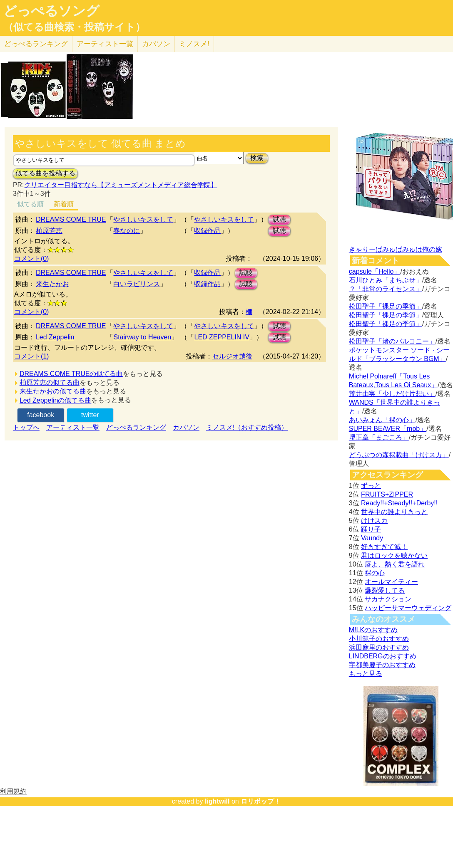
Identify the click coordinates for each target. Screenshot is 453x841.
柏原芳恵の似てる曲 (50, 382)
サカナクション (388, 599)
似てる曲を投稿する (45, 173)
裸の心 (375, 572)
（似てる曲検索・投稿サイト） (74, 27)
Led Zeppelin (55, 337)
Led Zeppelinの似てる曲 (56, 400)
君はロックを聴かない (394, 555)
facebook (40, 414)
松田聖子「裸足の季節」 (385, 306)
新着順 (64, 204)
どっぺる (36, 44)
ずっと (371, 485)
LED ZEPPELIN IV (221, 337)
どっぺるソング (51, 10)
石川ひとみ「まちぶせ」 (385, 280)
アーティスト (105, 44)
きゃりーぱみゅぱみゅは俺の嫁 (395, 249)
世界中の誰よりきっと (394, 511)
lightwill (217, 801)
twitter (90, 414)
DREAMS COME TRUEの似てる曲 (71, 373)
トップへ (26, 427)
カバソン (156, 44)
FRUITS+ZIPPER (387, 494)
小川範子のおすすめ (379, 638)
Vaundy (372, 538)
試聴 (279, 219)
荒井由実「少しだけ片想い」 (392, 393)
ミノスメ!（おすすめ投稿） (247, 427)
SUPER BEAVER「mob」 (387, 428)
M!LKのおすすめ (373, 629)
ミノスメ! (194, 44)
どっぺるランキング (136, 427)
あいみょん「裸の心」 (382, 419)
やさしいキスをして (143, 219)
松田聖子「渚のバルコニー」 (392, 341)
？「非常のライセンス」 (385, 288)
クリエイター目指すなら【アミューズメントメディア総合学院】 (120, 184)
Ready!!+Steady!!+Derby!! (399, 503)
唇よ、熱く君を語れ (395, 564)
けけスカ (374, 520)
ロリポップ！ (261, 801)
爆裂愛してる (385, 590)
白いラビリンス (136, 283)
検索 (257, 157)
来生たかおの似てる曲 (53, 391)
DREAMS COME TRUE (71, 219)
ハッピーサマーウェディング (408, 607)
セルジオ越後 (232, 356)
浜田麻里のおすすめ (379, 647)
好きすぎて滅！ (384, 546)
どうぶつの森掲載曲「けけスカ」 (399, 454)
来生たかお (52, 283)
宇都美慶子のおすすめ (382, 664)
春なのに (126, 230)
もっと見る (365, 673)
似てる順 (30, 204)
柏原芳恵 (49, 230)
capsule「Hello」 (375, 271)
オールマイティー (391, 581)
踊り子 (371, 529)
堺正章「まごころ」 (379, 437)
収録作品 (207, 230)
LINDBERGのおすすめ (382, 656)
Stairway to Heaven (142, 337)
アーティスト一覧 (73, 427)
